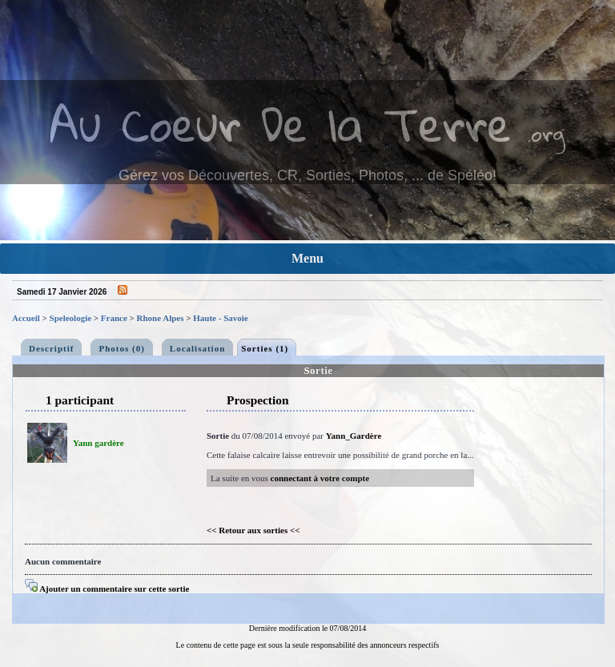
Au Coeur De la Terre (281, 123)
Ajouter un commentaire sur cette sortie (107, 588)
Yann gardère (98, 443)
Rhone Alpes (160, 318)
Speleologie (71, 318)
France (114, 318)
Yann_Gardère (353, 435)
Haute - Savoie (220, 318)
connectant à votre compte (320, 478)
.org (546, 133)
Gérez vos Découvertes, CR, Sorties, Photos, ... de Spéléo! (307, 175)
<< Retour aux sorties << (253, 530)
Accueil (26, 318)
